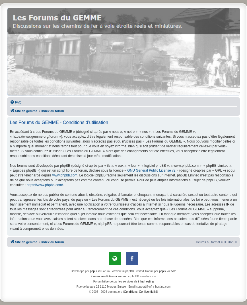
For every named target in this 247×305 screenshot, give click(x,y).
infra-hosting (146, 281)
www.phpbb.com (64, 175)
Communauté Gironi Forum (108, 276)
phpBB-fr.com (167, 271)
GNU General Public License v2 (151, 170)
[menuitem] (15, 102)
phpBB (94, 271)
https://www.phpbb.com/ (45, 185)
